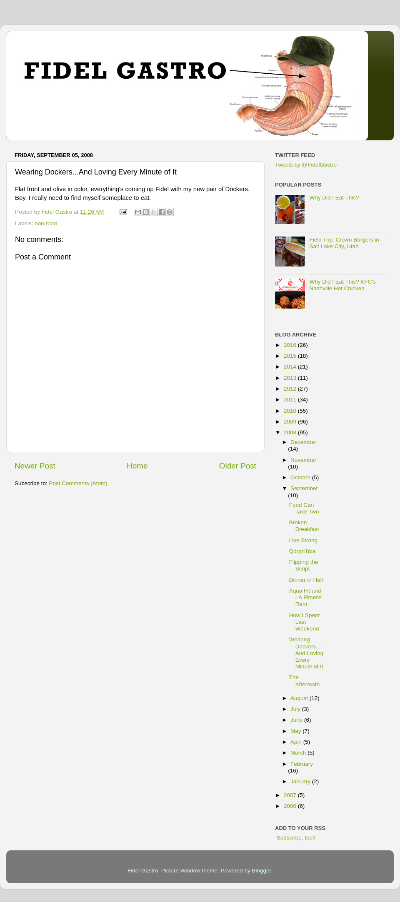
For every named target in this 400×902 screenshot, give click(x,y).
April (296, 742)
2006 (291, 806)
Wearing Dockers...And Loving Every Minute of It (306, 653)
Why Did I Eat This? (334, 197)
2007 (291, 795)
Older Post (237, 465)
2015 (291, 356)
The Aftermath (304, 680)
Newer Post (35, 465)
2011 (291, 399)
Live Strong (303, 540)
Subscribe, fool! (295, 838)
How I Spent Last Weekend (304, 622)
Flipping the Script (303, 565)
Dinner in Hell (306, 580)
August (300, 698)
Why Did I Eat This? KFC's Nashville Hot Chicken (342, 285)
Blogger (261, 870)
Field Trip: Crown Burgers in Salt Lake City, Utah (344, 243)
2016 (291, 345)
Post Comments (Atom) (78, 483)
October (301, 477)
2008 (291, 432)
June (297, 720)
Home (137, 465)
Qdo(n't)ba (302, 551)
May (296, 731)
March (299, 753)
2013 (291, 378)
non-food (46, 223)
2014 (291, 367)
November (303, 460)
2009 (291, 422)
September (304, 488)
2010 (291, 411)
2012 (291, 389)
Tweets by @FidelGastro (306, 165)
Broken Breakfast (304, 525)
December (303, 442)
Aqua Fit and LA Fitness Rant (305, 597)
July (296, 709)
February (301, 764)
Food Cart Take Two (304, 508)
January (301, 781)
